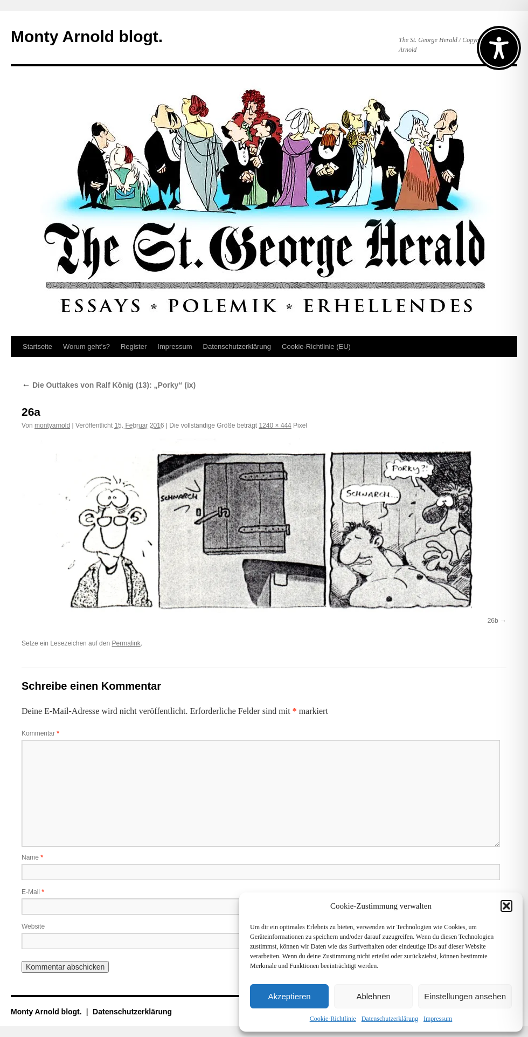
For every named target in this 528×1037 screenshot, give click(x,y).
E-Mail (33, 892)
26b (493, 620)
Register (134, 346)
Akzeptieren (289, 996)
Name (32, 857)
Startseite (37, 346)
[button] (506, 906)
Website (33, 926)
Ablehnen (373, 996)
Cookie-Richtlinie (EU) (316, 346)
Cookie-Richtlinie (333, 1018)
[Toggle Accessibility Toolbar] (499, 48)
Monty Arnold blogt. (87, 36)
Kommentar (40, 733)
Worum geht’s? (86, 346)
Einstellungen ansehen (465, 996)
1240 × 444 (275, 425)
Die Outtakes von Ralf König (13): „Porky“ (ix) (109, 385)
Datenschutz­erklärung (390, 1018)
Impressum (437, 1018)
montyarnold (52, 425)
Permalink (126, 643)
